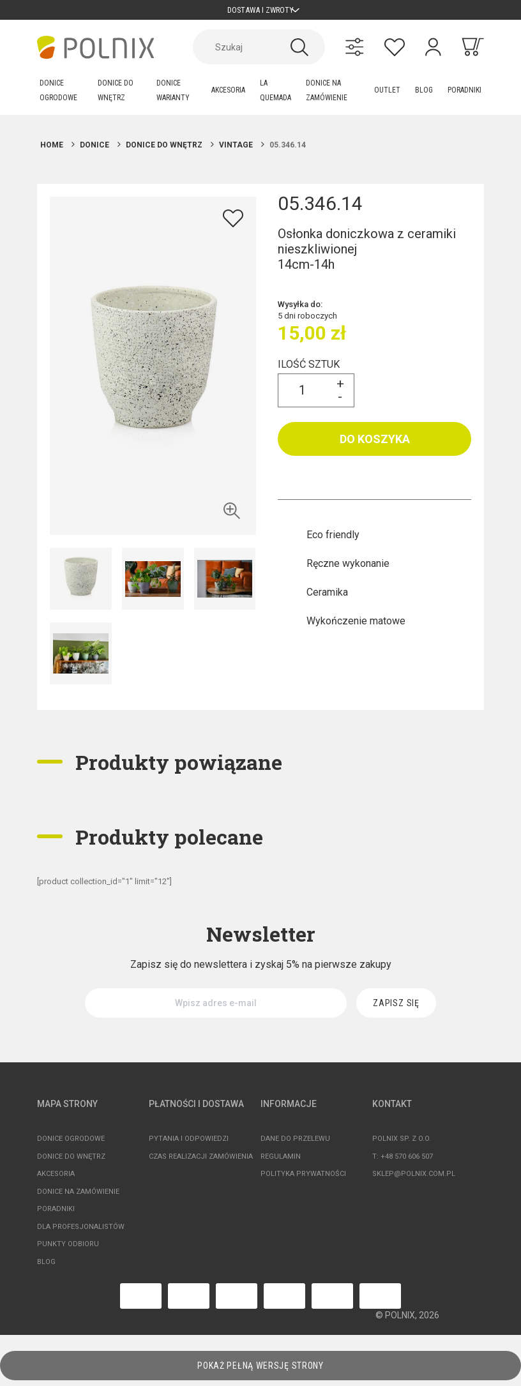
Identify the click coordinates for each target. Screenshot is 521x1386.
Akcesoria (56, 1179)
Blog (46, 1267)
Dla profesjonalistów (81, 1232)
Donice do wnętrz (71, 1161)
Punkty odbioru (68, 1250)
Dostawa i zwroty (261, 12)
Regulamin (280, 1161)
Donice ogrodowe (71, 1144)
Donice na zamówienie (78, 1197)
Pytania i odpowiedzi (189, 1144)
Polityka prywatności (303, 1179)
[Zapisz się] (396, 1008)
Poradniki (56, 1214)
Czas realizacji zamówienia (201, 1161)
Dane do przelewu (295, 1144)
